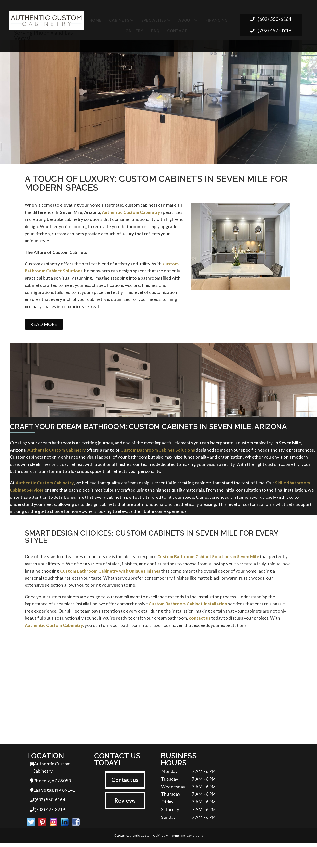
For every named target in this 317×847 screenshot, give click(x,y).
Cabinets (119, 20)
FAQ (155, 31)
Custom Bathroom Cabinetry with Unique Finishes (110, 571)
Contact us (124, 782)
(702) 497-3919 (270, 31)
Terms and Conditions (186, 839)
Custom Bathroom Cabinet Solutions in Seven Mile (208, 556)
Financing (216, 20)
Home (95, 20)
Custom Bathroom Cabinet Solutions (157, 446)
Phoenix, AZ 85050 (50, 783)
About (185, 20)
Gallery (134, 31)
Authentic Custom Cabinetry (131, 212)
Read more (43, 320)
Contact (177, 31)
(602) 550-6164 (270, 20)
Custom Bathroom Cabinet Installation (188, 605)
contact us (200, 619)
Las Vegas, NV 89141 (52, 793)
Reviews (125, 803)
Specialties (153, 20)
